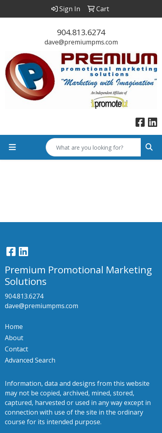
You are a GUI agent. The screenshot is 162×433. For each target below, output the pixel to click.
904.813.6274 (81, 32)
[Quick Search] (93, 147)
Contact (16, 349)
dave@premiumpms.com (81, 42)
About (14, 337)
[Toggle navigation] (12, 147)
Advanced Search (30, 360)
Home (14, 326)
